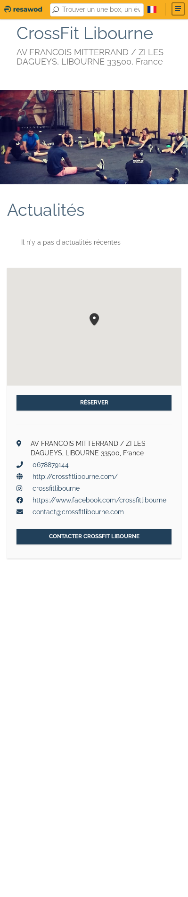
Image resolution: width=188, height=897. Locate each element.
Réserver (94, 402)
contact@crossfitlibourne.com (78, 512)
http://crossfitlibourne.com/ (75, 476)
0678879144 (51, 465)
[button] (94, 320)
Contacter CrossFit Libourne (94, 536)
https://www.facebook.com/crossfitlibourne (99, 500)
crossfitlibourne (56, 488)
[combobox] (101, 10)
